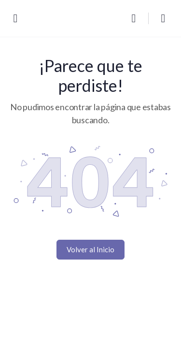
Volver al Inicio (90, 249)
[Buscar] (136, 18)
